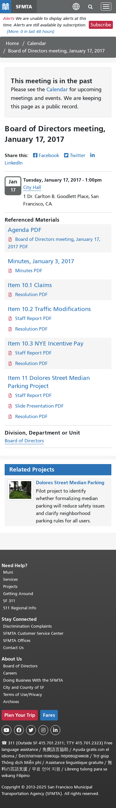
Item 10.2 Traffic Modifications (49, 309)
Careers (10, 673)
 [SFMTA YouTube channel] (6, 730)
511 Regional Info (19, 608)
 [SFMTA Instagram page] (43, 730)
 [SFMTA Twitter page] (30, 730)
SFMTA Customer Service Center (33, 633)
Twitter (77, 155)
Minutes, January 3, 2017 (41, 261)
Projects (10, 586)
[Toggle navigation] (106, 6)
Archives (11, 701)
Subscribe (101, 25)
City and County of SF (23, 687)
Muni (8, 572)
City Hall (32, 187)
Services (10, 579)
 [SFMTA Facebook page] (18, 730)
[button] (76, 6)
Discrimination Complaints (27, 626)
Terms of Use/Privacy (22, 694)
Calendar (36, 43)
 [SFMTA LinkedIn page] (55, 730)
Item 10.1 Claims (30, 285)
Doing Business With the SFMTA (33, 680)
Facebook (49, 155)
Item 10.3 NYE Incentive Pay (45, 343)
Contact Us (13, 647)
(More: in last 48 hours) (30, 31)
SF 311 (9, 600)
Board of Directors (24, 441)
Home (12, 43)
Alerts (8, 18)
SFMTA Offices (16, 640)
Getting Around (18, 593)
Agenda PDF (24, 229)
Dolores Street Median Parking (70, 482)
